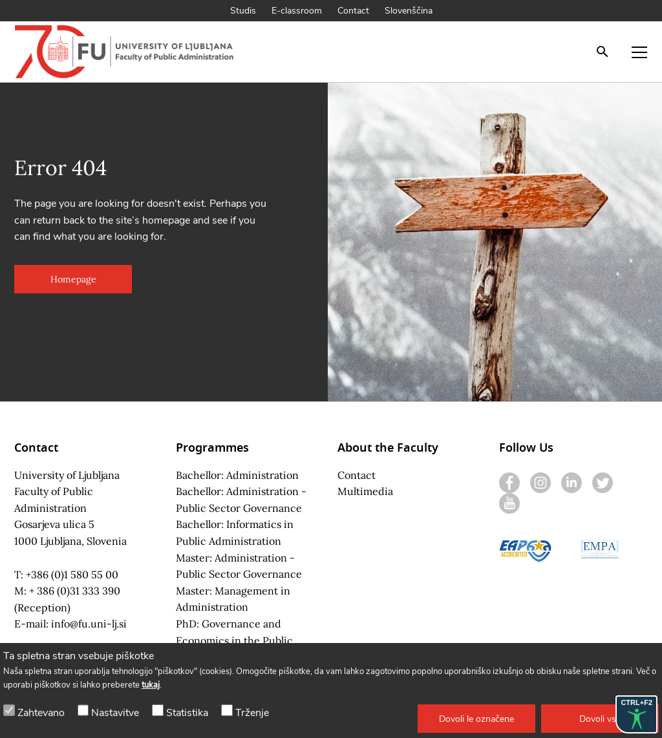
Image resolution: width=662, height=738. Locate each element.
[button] (476, 718)
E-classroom (297, 11)
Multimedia (365, 491)
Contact (353, 11)
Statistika (187, 713)
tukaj (151, 685)
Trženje (252, 713)
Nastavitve (115, 713)
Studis (243, 11)
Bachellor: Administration (237, 475)
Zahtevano (41, 713)
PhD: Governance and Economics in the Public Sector (234, 640)
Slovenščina (408, 11)
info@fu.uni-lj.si (89, 623)
